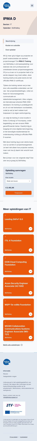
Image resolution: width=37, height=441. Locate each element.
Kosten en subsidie (13, 45)
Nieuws (5, 374)
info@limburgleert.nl (10, 397)
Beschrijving (10, 41)
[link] (18, 222)
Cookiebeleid (23, 437)
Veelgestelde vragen (9, 376)
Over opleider (11, 50)
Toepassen (18, 193)
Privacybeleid (13, 437)
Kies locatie (9, 177)
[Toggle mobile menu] (32, 5)
